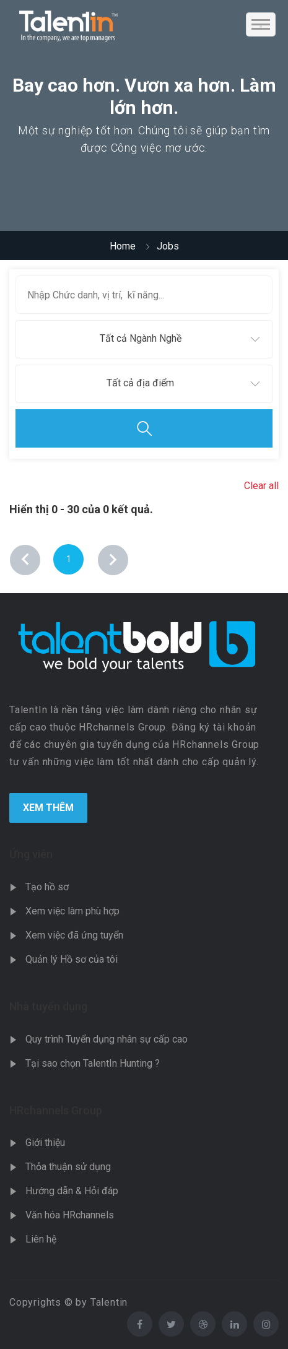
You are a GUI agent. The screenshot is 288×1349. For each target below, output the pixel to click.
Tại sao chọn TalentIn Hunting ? (92, 1063)
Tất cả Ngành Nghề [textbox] (140, 338)
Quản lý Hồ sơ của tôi (71, 959)
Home (123, 246)
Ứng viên (31, 854)
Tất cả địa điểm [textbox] (140, 383)
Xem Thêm (48, 807)
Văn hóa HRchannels (69, 1215)
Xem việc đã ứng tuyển (74, 935)
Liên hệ (40, 1239)
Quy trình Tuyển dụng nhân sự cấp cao (106, 1039)
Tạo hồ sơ (47, 887)
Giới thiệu (45, 1142)
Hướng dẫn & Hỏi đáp (71, 1191)
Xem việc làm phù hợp (72, 911)
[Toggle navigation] (261, 24)
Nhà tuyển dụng (48, 1006)
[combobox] (144, 339)
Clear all (261, 486)
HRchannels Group (55, 1110)
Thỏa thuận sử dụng (68, 1167)
